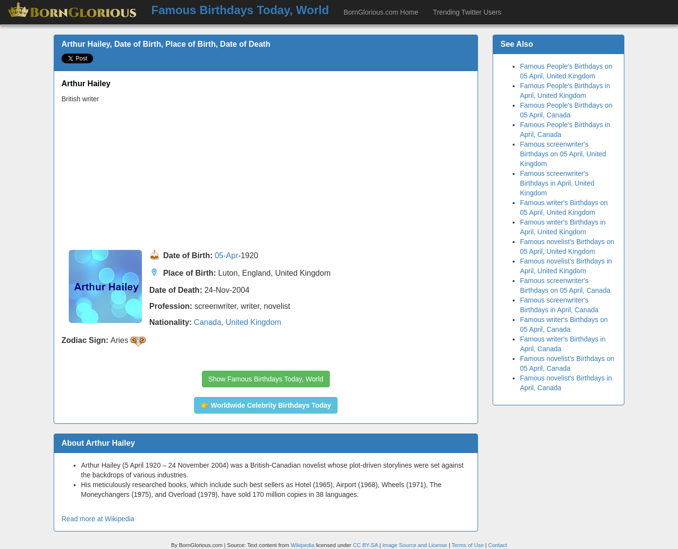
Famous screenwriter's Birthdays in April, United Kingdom (557, 183)
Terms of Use (468, 545)
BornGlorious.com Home (380, 12)
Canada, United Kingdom (237, 322)
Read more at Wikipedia (97, 519)
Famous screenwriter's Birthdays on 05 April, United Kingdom (563, 154)
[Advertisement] (265, 177)
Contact (497, 545)
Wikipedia (303, 545)
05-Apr (226, 256)
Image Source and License (414, 545)
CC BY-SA (365, 545)
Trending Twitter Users (467, 12)
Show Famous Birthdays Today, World (265, 379)
